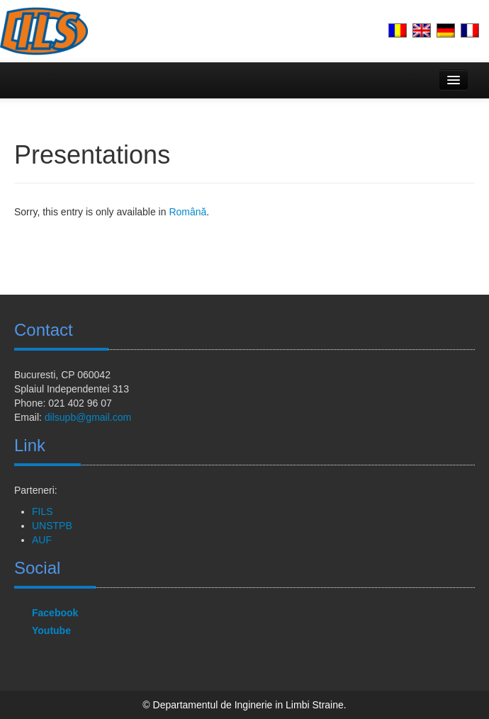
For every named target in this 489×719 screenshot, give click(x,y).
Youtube (51, 630)
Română (187, 211)
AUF (42, 539)
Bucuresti (34, 374)
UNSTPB (52, 525)
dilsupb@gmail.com (88, 417)
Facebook (55, 612)
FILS (42, 511)
